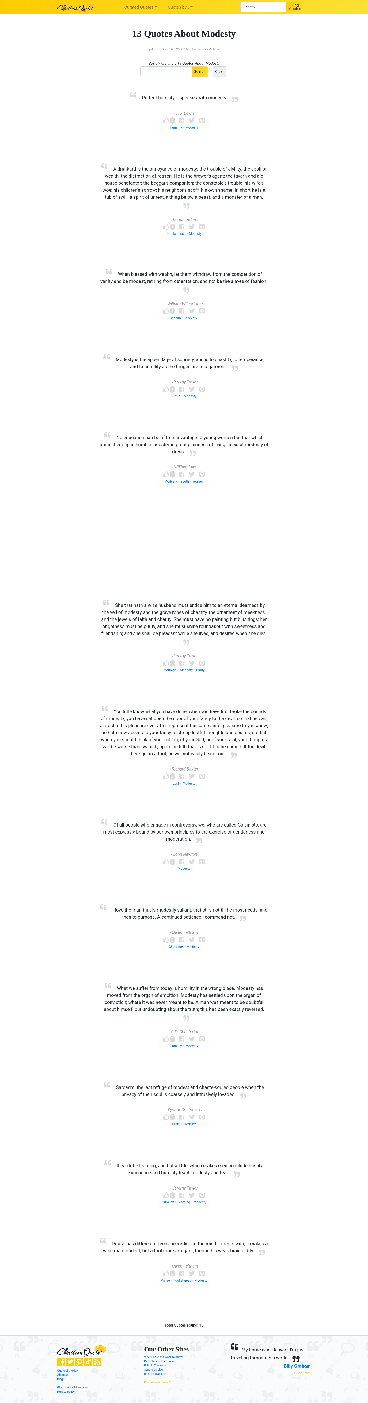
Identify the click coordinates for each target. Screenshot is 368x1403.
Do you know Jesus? (157, 1382)
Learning (183, 1202)
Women (198, 481)
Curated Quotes (139, 7)
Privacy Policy (66, 1391)
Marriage (169, 670)
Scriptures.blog (153, 1369)
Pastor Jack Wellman (206, 49)
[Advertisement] (184, 550)
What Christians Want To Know (163, 1357)
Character (176, 947)
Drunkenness (175, 234)
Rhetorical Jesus (154, 1374)
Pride (176, 1124)
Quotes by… (178, 7)
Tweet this (302, 1373)
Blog (60, 1379)
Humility (176, 127)
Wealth (176, 318)
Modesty (191, 127)
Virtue (176, 396)
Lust (176, 783)
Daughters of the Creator (159, 1361)
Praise (165, 1280)
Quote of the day (67, 1370)
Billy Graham (297, 1366)
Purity (200, 670)
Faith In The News (155, 1365)
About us (63, 1375)
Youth (184, 481)
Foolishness (182, 1280)
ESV (59, 1387)
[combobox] (263, 7)
